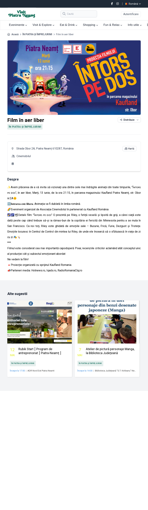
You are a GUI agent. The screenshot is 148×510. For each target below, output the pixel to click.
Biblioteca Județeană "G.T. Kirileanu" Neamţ (116, 370)
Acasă (15, 34)
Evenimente (18, 24)
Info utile (135, 24)
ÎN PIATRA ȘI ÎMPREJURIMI (37, 34)
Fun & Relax (112, 24)
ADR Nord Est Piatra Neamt (40, 370)
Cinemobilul (24, 156)
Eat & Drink (68, 24)
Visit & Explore (43, 24)
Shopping (90, 24)
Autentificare (131, 14)
